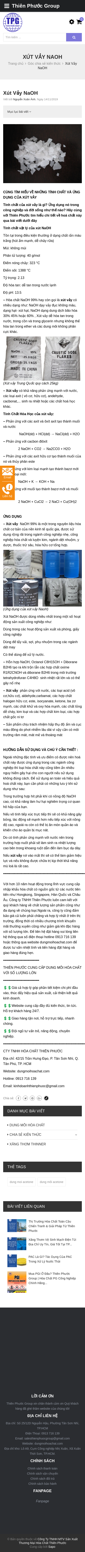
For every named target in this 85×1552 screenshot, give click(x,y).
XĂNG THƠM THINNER (28, 1144)
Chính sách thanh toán (43, 1468)
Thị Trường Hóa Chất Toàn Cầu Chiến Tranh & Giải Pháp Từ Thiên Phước (52, 1226)
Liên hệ (7, 491)
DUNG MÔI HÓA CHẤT (27, 1125)
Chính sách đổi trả (42, 1478)
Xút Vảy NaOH (20, 93)
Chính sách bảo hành (42, 1483)
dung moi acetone (21, 1182)
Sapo (51, 1546)
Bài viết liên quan (26, 1206)
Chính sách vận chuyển (42, 1473)
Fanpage (42, 1501)
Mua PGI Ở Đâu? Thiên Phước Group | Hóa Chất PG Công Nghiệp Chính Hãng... (52, 1278)
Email (7, 473)
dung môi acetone (51, 1182)
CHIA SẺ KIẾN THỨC (25, 1134)
